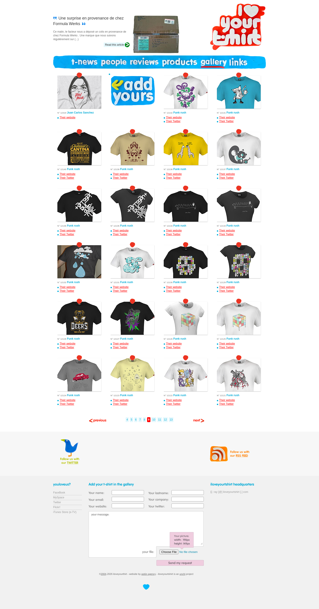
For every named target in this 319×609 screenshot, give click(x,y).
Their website (67, 117)
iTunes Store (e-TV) (64, 512)
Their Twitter (173, 121)
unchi (182, 574)
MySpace (58, 497)
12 (165, 419)
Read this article (114, 44)
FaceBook (59, 492)
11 (159, 419)
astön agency (148, 574)
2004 (103, 574)
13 (171, 419)
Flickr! (56, 507)
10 (153, 419)
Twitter (57, 502)
